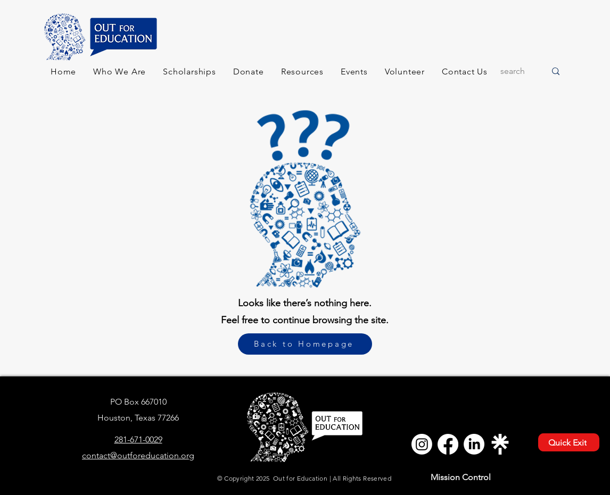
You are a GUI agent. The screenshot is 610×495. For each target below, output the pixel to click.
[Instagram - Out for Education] (421, 444)
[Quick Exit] (568, 442)
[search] (515, 71)
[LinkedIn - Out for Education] (474, 444)
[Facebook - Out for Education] (448, 444)
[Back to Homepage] (305, 344)
